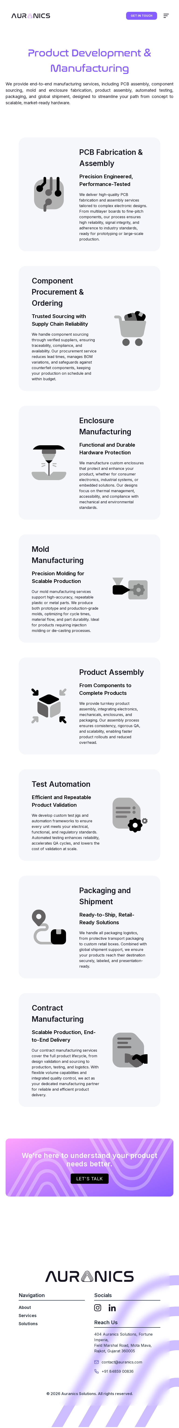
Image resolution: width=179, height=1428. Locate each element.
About (25, 1307)
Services (28, 1315)
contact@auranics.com (122, 1362)
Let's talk (89, 1178)
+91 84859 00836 (118, 1371)
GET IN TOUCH (141, 15)
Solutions (28, 1323)
